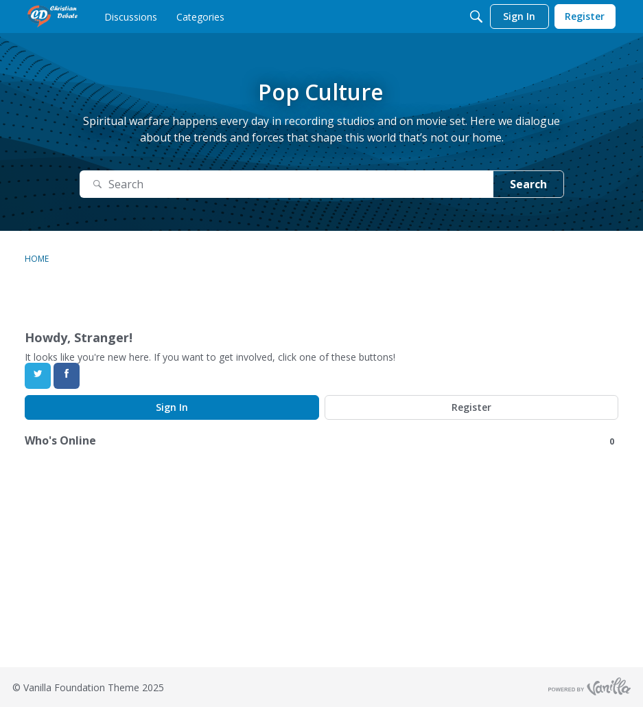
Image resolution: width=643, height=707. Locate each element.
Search (528, 184)
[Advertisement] (321, 571)
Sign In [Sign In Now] (172, 407)
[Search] (476, 16)
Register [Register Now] (471, 407)
